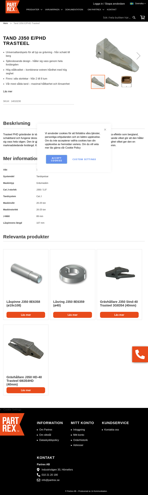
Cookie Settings (12, 409)
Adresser (78, 445)
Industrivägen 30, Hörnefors (57, 469)
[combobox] (119, 17)
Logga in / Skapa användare (109, 3)
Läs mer (7, 91)
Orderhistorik (80, 440)
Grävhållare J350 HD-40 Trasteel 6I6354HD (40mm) (24, 380)
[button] (140, 3)
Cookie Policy (73, 147)
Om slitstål (45, 435)
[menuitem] (33, 9)
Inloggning (79, 429)
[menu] (72, 10)
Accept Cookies (56, 159)
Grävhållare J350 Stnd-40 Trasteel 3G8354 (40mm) (119, 303)
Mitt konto (78, 435)
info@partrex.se (51, 480)
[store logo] (13, 7)
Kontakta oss (111, 429)
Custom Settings (84, 159)
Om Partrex (45, 429)
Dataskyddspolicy (49, 440)
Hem (5, 23)
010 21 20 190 (50, 475)
